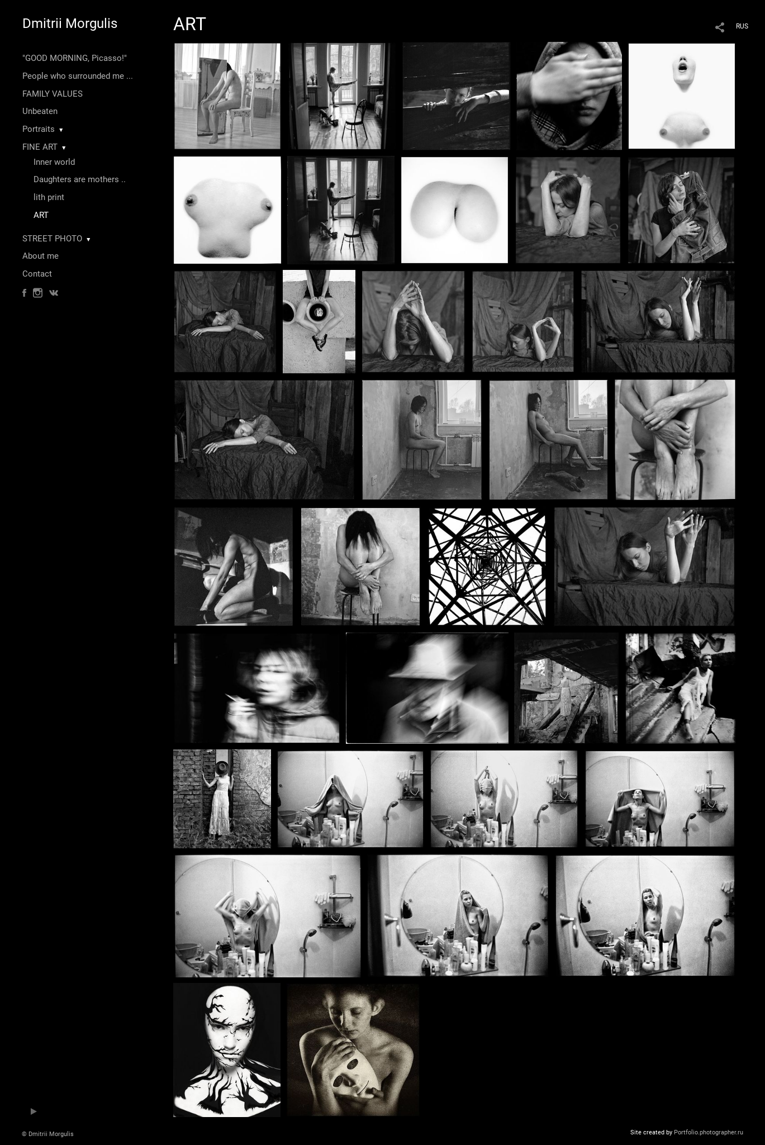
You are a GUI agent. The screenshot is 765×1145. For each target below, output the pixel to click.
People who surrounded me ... (77, 76)
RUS (742, 26)
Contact (37, 274)
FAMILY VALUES (52, 94)
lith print (49, 197)
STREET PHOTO (52, 239)
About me (40, 256)
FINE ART (40, 147)
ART (41, 215)
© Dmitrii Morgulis (48, 1134)
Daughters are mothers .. (80, 179)
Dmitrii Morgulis (69, 23)
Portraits (38, 129)
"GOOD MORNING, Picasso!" (74, 58)
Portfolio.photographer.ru (708, 1132)
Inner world (54, 162)
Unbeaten (40, 111)
